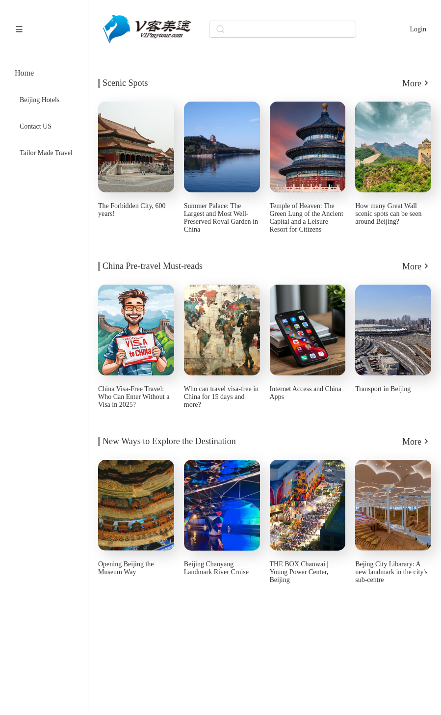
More (416, 83)
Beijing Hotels (39, 100)
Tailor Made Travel (46, 153)
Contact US (36, 126)
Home (24, 73)
